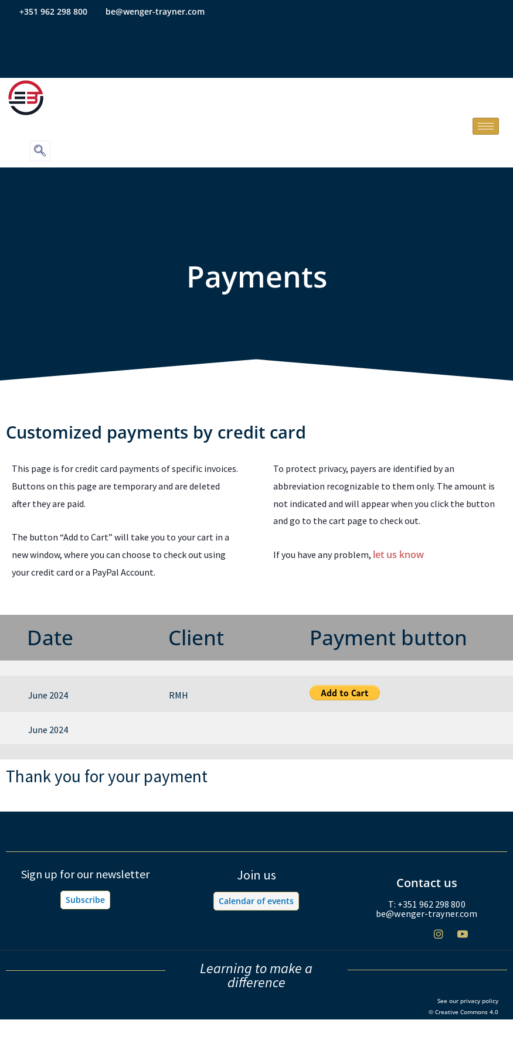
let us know (398, 554)
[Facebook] (390, 939)
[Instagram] (438, 938)
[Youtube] (462, 938)
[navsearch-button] (40, 151)
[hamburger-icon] (486, 126)
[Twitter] (414, 939)
